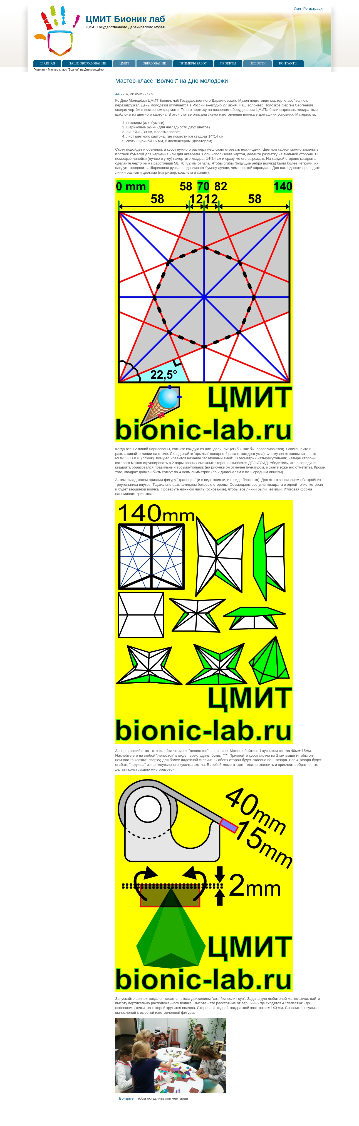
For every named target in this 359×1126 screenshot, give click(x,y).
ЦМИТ (124, 63)
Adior (118, 94)
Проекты (228, 63)
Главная (47, 63)
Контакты (288, 63)
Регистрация (314, 8)
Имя (297, 8)
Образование (154, 63)
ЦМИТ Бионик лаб (125, 19)
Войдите (126, 1098)
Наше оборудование (87, 63)
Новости (257, 63)
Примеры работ (193, 63)
